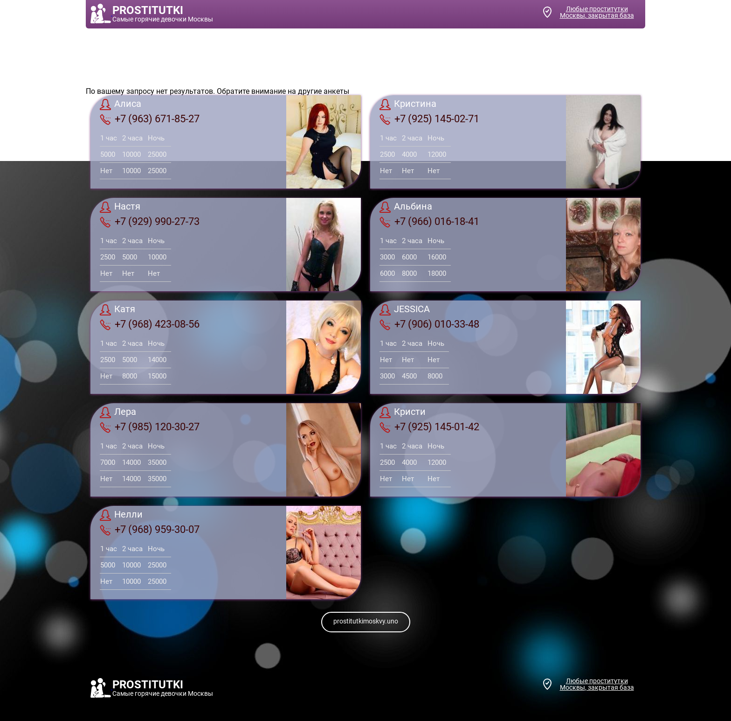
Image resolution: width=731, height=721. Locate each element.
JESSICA (404, 309)
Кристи (402, 412)
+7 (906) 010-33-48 (429, 324)
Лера (118, 412)
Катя (117, 309)
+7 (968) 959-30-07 (150, 530)
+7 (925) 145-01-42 (429, 427)
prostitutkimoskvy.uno (365, 621)
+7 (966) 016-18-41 (429, 222)
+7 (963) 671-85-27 (150, 119)
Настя (120, 207)
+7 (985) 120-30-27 (150, 427)
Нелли (121, 515)
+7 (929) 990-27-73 (150, 222)
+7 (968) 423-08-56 (150, 324)
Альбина (405, 207)
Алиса (120, 104)
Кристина (407, 104)
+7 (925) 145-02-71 (429, 119)
